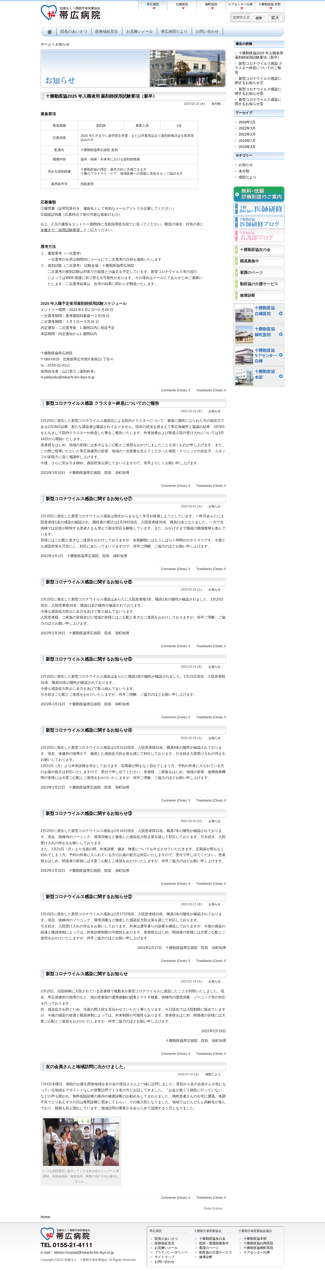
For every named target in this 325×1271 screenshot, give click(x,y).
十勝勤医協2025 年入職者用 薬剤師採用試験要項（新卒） (101, 96)
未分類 (216, 104)
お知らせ (62, 44)
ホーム (46, 44)
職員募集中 (249, 261)
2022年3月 (247, 128)
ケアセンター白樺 (240, 4)
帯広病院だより (174, 31)
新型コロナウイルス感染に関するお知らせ (87, 974)
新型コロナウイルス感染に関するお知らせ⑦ (89, 498)
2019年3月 (247, 147)
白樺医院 (182, 4)
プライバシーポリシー (171, 1252)
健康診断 (247, 295)
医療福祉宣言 (106, 31)
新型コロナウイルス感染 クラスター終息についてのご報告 (102, 403)
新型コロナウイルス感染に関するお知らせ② (89, 896)
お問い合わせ (207, 31)
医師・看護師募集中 (214, 1243)
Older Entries (213, 1208)
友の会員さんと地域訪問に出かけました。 (87, 1066)
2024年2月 (247, 122)
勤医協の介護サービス (259, 284)
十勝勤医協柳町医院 (258, 1248)
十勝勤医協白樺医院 (258, 1243)
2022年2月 (247, 134)
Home (45, 1217)
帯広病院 (153, 4)
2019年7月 (247, 141)
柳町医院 (211, 4)
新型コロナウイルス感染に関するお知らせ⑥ (89, 582)
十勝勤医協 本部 (269, 4)
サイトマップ (164, 1257)
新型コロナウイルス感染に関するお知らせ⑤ (89, 659)
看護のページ (251, 272)
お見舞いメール (139, 31)
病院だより (213, 1074)
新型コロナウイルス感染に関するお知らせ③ (89, 813)
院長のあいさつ (73, 31)
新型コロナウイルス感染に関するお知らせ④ (89, 730)
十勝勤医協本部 (255, 1239)
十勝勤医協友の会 (255, 249)
